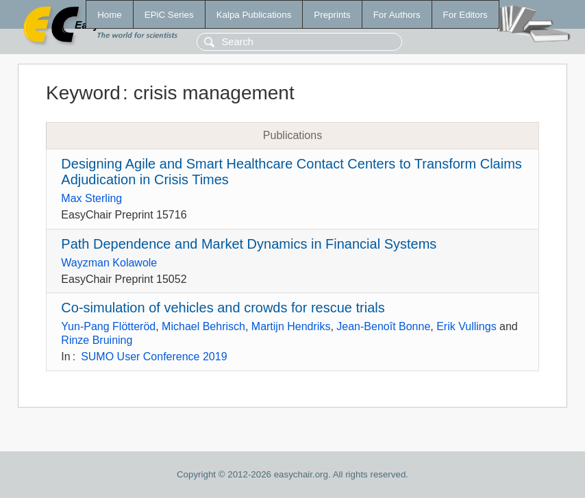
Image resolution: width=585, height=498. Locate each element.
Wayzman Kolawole (109, 263)
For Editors (465, 15)
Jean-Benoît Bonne (383, 326)
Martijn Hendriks (291, 326)
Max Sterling (91, 198)
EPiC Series (169, 15)
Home (109, 15)
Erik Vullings (466, 326)
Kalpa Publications (254, 15)
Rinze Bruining (96, 340)
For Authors (397, 15)
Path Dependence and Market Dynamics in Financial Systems (248, 243)
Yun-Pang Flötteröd (108, 326)
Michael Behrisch (203, 326)
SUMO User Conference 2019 (154, 356)
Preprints (332, 15)
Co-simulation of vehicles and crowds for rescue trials (222, 307)
